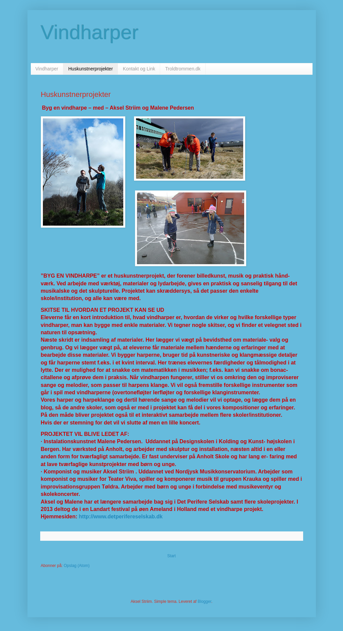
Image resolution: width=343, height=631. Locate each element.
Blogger (204, 601)
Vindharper (90, 32)
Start (171, 556)
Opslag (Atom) (76, 565)
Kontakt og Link (139, 68)
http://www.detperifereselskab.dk (120, 516)
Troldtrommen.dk (182, 68)
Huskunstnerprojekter (90, 68)
